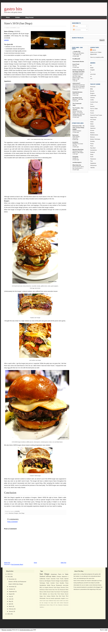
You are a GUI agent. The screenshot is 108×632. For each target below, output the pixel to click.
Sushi (91, 156)
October (11, 589)
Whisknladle (42, 598)
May (10, 601)
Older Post (63, 562)
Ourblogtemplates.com (26, 629)
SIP (54, 605)
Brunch (92, 91)
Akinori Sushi (42, 600)
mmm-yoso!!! (76, 83)
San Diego (21, 513)
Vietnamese (93, 165)
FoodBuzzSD (76, 58)
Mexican (92, 137)
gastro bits (13, 8)
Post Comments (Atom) (17, 564)
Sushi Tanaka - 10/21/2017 (76, 137)
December (12, 579)
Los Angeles (45, 587)
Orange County (60, 580)
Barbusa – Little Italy (78, 99)
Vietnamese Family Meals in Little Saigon (78, 151)
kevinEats (75, 142)
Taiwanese (93, 159)
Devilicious (42, 589)
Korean (92, 130)
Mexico (47, 605)
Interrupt (48, 576)
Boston (62, 594)
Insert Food (76, 64)
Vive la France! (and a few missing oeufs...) (78, 167)
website (6, 40)
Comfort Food (94, 102)
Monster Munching (78, 149)
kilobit (91, 67)
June (10, 599)
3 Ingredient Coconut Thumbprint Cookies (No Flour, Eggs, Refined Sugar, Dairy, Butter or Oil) (78, 76)
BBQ (91, 89)
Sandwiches (93, 150)
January (11, 611)
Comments (77, 29)
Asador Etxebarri (77, 130)
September (12, 591)
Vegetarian (93, 163)
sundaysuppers (77, 162)
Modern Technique (95, 139)
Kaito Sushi (56, 602)
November (12, 586)
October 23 (75, 158)
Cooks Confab (59, 600)
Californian (93, 95)
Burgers (16, 513)
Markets (92, 132)
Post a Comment (12, 521)
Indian (91, 121)
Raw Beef (93, 148)
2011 (8, 614)
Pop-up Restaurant (56, 585)
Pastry (92, 143)
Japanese (93, 128)
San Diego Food (77, 97)
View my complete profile (97, 57)
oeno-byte (93, 74)
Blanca (41, 591)
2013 (8, 574)
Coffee (92, 99)
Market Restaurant (64, 602)
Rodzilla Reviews (77, 92)
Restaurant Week (64, 589)
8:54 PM (17, 511)
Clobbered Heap (52, 600)
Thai (91, 161)
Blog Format (29, 17)
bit (91, 65)
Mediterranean (94, 134)
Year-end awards (50, 598)
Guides (17, 17)
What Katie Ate (77, 165)
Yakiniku (92, 167)
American (11, 513)
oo (91, 76)
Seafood (92, 152)
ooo (91, 78)
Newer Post (7, 562)
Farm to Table (94, 108)
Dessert (92, 106)
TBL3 (67, 596)
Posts (75, 26)
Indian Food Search (55, 591)
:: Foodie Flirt (76, 51)
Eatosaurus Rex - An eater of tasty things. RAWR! (78, 127)
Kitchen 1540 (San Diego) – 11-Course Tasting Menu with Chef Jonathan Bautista (78, 113)
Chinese (92, 97)
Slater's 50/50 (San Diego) (18, 23)
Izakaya (92, 126)
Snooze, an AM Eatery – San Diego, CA (78, 53)
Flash (47, 583)
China (66, 587)
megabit (92, 69)
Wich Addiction (43, 594)
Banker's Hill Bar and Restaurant (17, 581)
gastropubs (57, 598)
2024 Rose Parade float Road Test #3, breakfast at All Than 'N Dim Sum (79, 86)
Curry (91, 104)
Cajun (47, 600)
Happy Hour (93, 117)
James (94, 50)
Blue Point (57, 594)
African (66, 598)
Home (8, 17)
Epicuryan (75, 135)
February (11, 609)
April (10, 604)
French (92, 110)
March (10, 606)
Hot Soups (93, 119)
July (10, 596)
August (11, 594)
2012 (8, 576)
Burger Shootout (61, 587)
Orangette (75, 156)
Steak (91, 154)
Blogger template (7, 629)
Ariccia (52, 594)
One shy (75, 65)
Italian (91, 124)
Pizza (91, 145)
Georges (46, 602)
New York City (55, 589)
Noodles (92, 141)
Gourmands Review (78, 61)
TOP (106, 629)
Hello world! (76, 93)
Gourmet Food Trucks (96, 115)
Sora (56, 605)
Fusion (92, 113)
